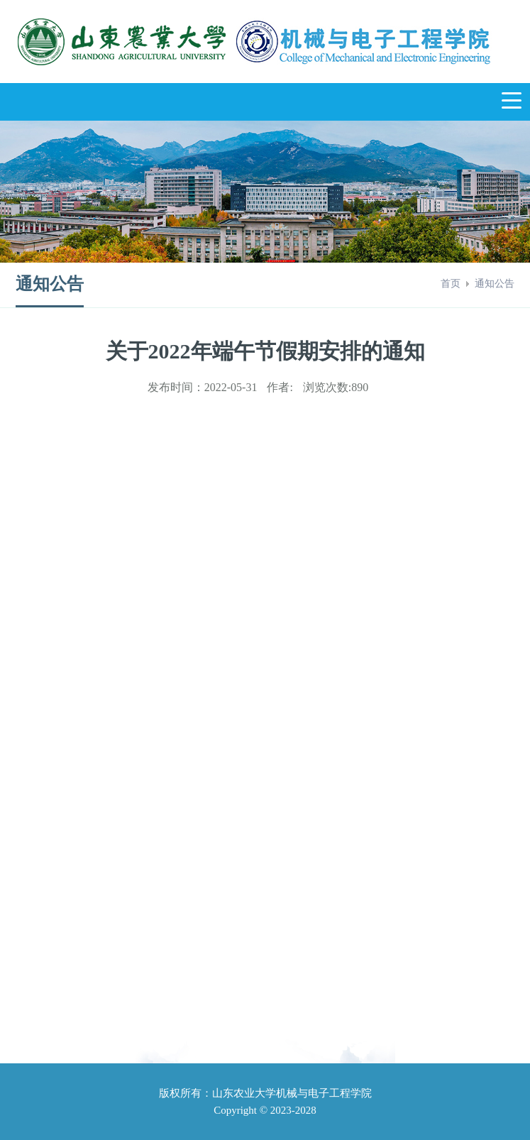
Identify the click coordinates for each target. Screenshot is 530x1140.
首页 (450, 283)
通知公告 (494, 283)
